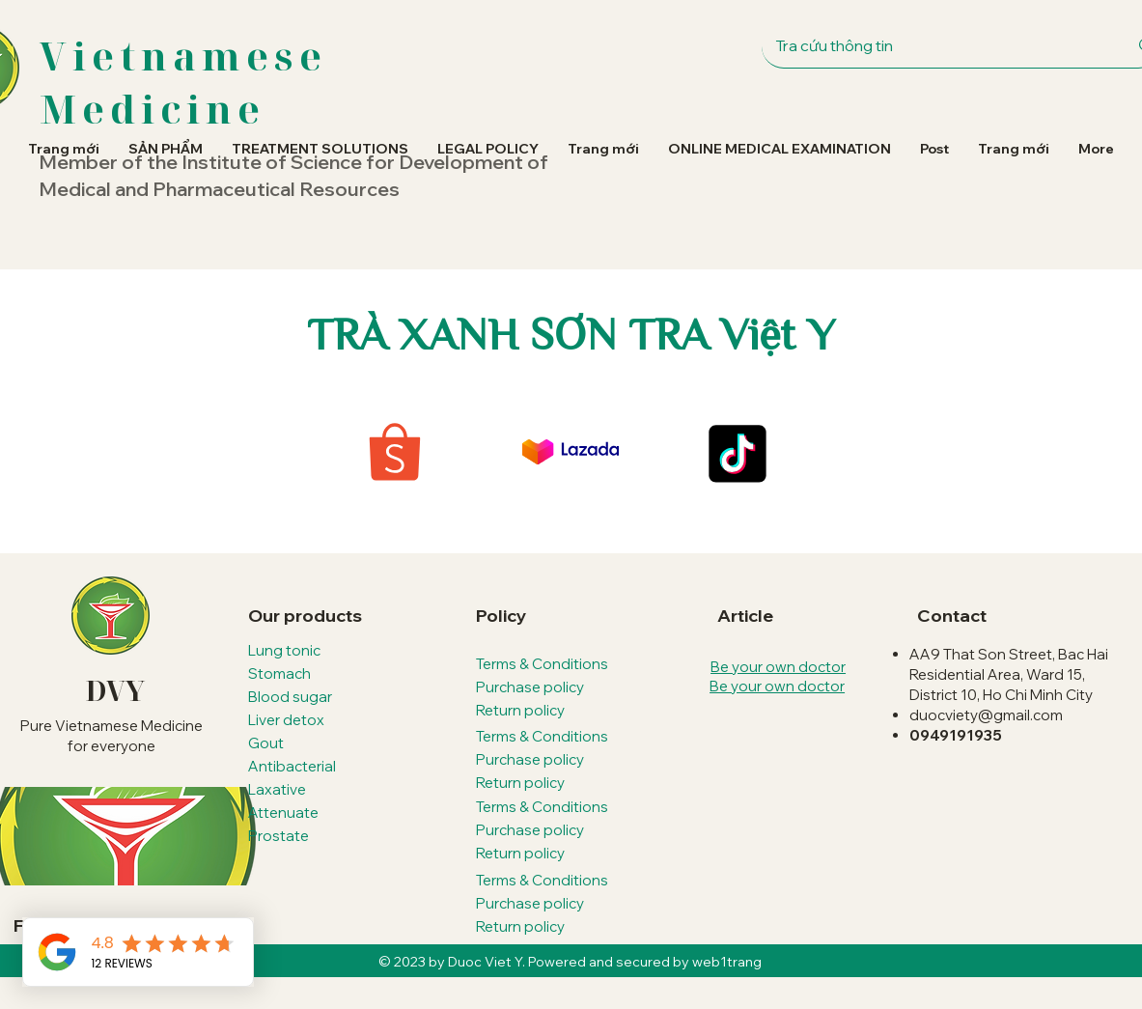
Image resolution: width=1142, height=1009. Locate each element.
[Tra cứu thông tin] (934, 46)
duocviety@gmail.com (986, 715)
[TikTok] (735, 454)
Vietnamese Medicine (183, 82)
